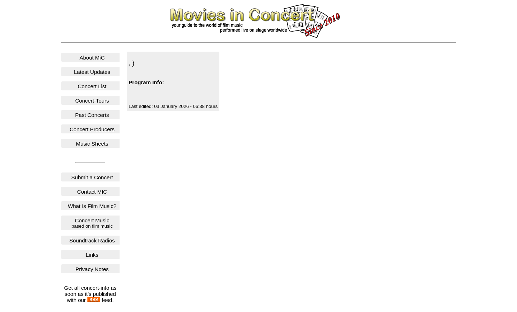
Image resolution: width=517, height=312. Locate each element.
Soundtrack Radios (92, 240)
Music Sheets (92, 144)
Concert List (92, 86)
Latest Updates (92, 72)
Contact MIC (92, 192)
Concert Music (92, 223)
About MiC (91, 58)
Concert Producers (92, 129)
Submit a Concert (92, 177)
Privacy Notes (92, 269)
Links (92, 255)
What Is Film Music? (92, 206)
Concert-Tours (92, 101)
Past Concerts (92, 115)
